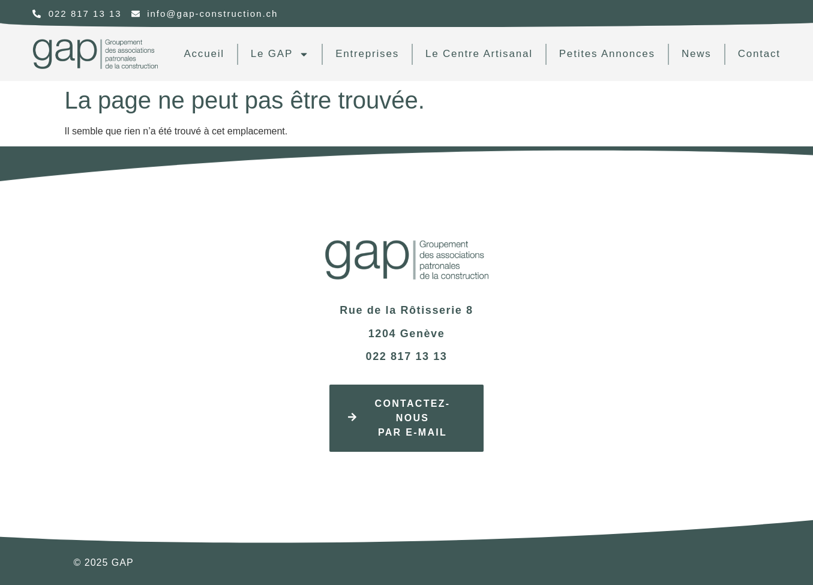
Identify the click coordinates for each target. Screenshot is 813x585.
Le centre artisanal (479, 53)
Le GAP (280, 54)
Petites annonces (607, 53)
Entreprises (367, 53)
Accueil (204, 53)
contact (759, 53)
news (697, 53)
